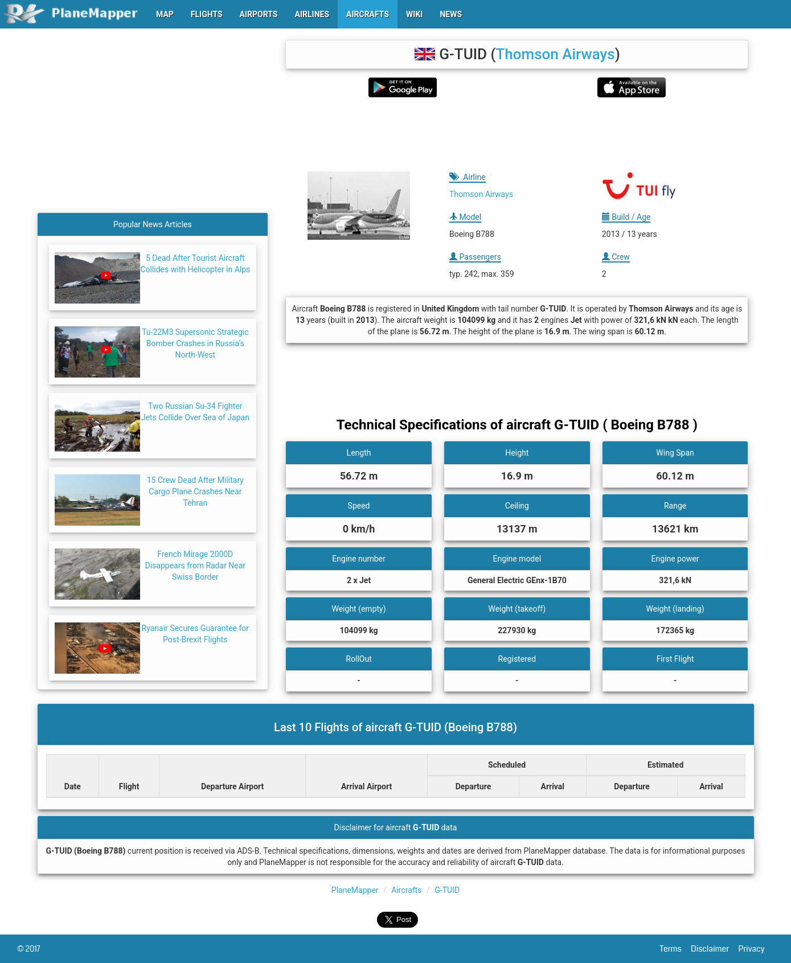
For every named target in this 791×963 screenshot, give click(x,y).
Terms (675, 948)
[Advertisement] (516, 134)
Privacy (756, 948)
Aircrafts (406, 890)
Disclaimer (714, 948)
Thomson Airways (554, 54)
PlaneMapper (355, 890)
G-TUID (447, 890)
